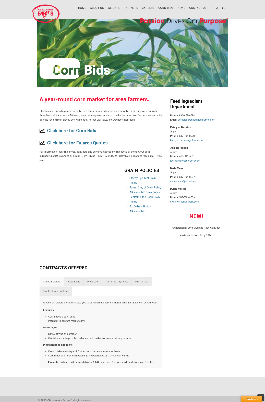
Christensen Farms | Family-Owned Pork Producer (45, 13)
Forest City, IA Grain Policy (145, 187)
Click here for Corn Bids (71, 130)
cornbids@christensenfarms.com (196, 119)
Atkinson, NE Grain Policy (144, 192)
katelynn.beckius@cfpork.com (186, 140)
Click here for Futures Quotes (77, 143)
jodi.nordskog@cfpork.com (185, 160)
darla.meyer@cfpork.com (184, 181)
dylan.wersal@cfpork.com (184, 201)
